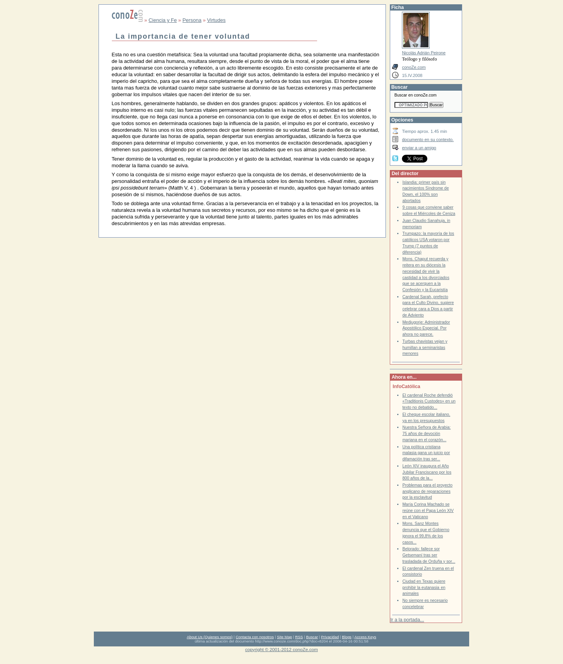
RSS (299, 637)
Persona (192, 20)
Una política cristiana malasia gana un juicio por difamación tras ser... (426, 453)
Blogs (346, 637)
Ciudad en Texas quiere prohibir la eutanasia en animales (423, 587)
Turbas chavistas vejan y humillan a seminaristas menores (424, 347)
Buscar (312, 637)
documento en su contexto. (428, 139)
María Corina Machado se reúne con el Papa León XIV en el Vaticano (428, 510)
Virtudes (216, 20)
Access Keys (365, 637)
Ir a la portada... (407, 620)
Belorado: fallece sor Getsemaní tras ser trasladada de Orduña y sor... (428, 555)
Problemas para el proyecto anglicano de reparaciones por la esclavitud (427, 491)
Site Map (284, 637)
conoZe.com (414, 67)
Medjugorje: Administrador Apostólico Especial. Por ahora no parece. (426, 328)
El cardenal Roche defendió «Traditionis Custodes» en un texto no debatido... (428, 401)
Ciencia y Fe (163, 20)
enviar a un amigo (419, 147)
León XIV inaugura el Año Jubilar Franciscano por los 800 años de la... (426, 472)
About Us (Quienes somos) (210, 637)
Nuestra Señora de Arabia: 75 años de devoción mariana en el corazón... (426, 433)
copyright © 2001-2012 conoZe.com (281, 649)
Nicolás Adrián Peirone (423, 52)
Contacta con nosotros (255, 637)
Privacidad (330, 637)
